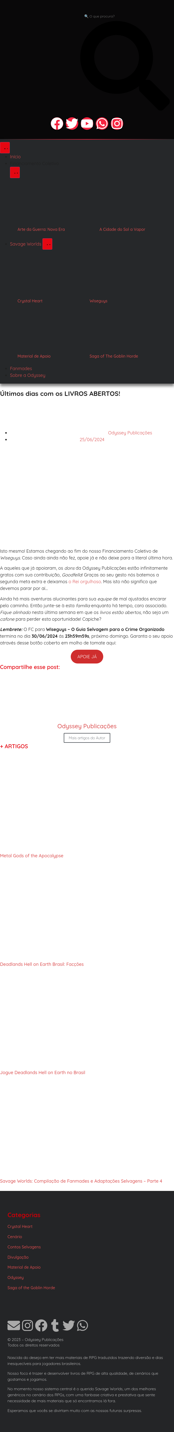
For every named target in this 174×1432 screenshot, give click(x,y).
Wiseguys (98, 300)
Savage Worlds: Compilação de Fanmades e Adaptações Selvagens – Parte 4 (81, 1181)
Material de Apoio (34, 356)
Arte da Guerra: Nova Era (41, 229)
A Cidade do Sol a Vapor (122, 229)
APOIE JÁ (87, 656)
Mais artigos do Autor (87, 738)
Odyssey (16, 1277)
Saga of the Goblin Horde (31, 1287)
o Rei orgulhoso (84, 581)
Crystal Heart (30, 300)
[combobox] (125, 16)
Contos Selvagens (24, 1246)
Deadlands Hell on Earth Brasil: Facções (42, 964)
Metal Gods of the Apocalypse (32, 856)
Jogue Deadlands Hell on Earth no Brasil (42, 1072)
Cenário (15, 1236)
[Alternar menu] (5, 147)
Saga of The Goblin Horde (114, 356)
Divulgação (18, 1257)
